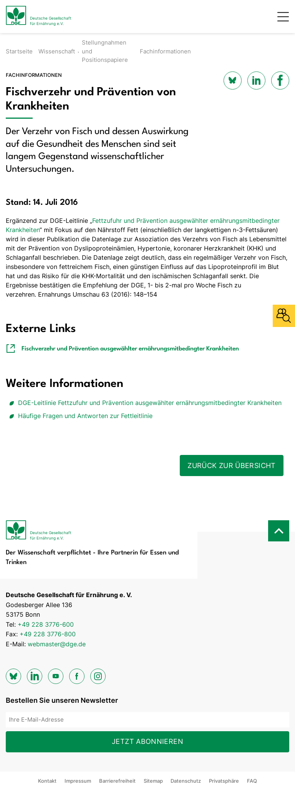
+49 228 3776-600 (46, 624)
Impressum (78, 781)
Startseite (19, 51)
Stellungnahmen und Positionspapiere (105, 51)
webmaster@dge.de (57, 644)
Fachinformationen (165, 51)
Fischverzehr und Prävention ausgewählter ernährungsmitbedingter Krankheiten (130, 349)
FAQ (252, 781)
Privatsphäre (224, 781)
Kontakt (47, 781)
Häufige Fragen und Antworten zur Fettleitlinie (85, 416)
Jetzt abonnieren (147, 741)
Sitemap (153, 781)
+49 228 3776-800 (48, 634)
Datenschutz (186, 781)
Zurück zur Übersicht (231, 465)
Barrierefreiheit (117, 781)
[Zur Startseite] (38, 16)
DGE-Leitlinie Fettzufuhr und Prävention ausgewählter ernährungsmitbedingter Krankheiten (150, 403)
